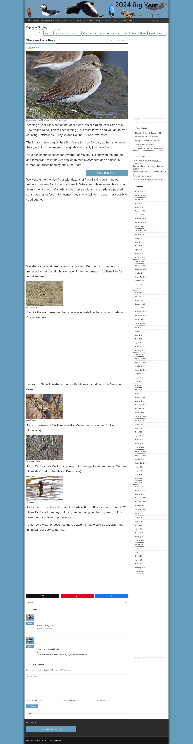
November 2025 (140, 195)
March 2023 (139, 300)
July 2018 (138, 517)
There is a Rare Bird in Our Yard (145, 145)
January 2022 (139, 355)
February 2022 (140, 351)
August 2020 (139, 420)
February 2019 (140, 490)
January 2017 (139, 572)
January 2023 (139, 308)
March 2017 (139, 564)
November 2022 (140, 316)
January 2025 (139, 215)
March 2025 (139, 207)
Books (123, 20)
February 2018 (140, 537)
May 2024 (138, 246)
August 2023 (139, 281)
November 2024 (140, 223)
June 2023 (138, 289)
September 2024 (140, 230)
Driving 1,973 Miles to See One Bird (147, 141)
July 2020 (138, 424)
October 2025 (139, 199)
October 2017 (139, 545)
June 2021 (138, 382)
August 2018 (139, 513)
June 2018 (138, 521)
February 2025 (140, 211)
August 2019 (139, 467)
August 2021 (139, 374)
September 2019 (140, 463)
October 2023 (139, 273)
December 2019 (140, 451)
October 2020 (139, 413)
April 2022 (138, 343)
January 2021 (139, 401)
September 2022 (140, 324)
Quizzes (107, 20)
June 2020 (138, 428)
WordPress (59, 740)
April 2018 (138, 529)
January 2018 (139, 541)
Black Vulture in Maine (145, 177)
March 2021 (139, 393)
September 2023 (140, 277)
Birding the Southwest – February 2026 (148, 133)
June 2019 (138, 475)
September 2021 (140, 370)
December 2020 (140, 405)
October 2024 (139, 227)
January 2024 (139, 261)
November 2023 (140, 269)
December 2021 (140, 358)
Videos (98, 20)
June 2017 (138, 552)
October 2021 (139, 366)
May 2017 (138, 556)
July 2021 (138, 378)
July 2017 (138, 548)
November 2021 (140, 362)
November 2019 (140, 455)
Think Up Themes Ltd (41, 740)
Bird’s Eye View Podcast (155, 180)
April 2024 (138, 250)
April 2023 (138, 296)
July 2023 (138, 285)
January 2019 (139, 494)
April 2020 (138, 436)
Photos (89, 20)
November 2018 (140, 502)
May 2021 (138, 385)
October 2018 (139, 506)
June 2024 (138, 242)
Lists (115, 20)
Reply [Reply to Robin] (30, 623)
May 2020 (138, 432)
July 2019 (138, 471)
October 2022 (139, 320)
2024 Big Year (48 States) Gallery (54, 20)
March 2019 (139, 486)
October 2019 (139, 459)
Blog (71, 20)
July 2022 (138, 331)
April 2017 (138, 560)
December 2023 (140, 265)
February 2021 (140, 397)
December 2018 (140, 498)
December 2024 (140, 219)
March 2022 (139, 347)
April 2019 (138, 482)
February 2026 (140, 192)
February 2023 (140, 304)
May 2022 (138, 339)
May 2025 (138, 203)
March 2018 (139, 533)
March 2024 (139, 254)
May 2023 (138, 292)
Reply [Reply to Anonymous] (30, 646)
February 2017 (140, 568)
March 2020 (139, 440)
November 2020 (140, 409)
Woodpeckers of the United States (146, 137)
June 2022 (138, 335)
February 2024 (140, 258)
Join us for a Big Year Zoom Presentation (148, 148)
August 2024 (139, 234)
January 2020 (139, 448)
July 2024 (138, 238)
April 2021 (138, 389)
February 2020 (140, 444)
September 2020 (140, 417)
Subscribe (80, 20)
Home (36, 20)
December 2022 (140, 312)
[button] (29, 20)
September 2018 (140, 510)
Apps (131, 20)
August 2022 (139, 327)
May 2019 (138, 479)
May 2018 (138, 525)
